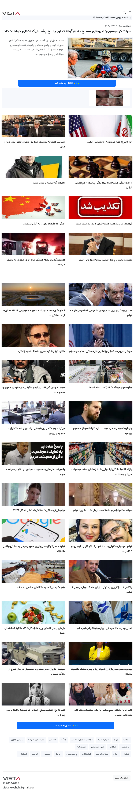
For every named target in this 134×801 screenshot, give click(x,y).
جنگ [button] (63, 739)
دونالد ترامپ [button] (102, 754)
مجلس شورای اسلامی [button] (82, 739)
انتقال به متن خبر (67, 83)
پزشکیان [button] (125, 747)
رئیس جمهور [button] (17, 739)
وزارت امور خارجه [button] (36, 739)
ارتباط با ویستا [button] (122, 778)
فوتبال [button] (126, 754)
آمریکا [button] (58, 754)
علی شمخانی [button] (97, 747)
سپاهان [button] (46, 754)
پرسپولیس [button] (71, 754)
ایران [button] (116, 739)
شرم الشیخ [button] (103, 739)
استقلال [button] (23, 754)
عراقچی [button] (112, 747)
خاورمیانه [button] (81, 747)
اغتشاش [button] (86, 754)
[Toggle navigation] (130, 12)
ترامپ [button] (126, 739)
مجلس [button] (52, 739)
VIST (11, 12)
